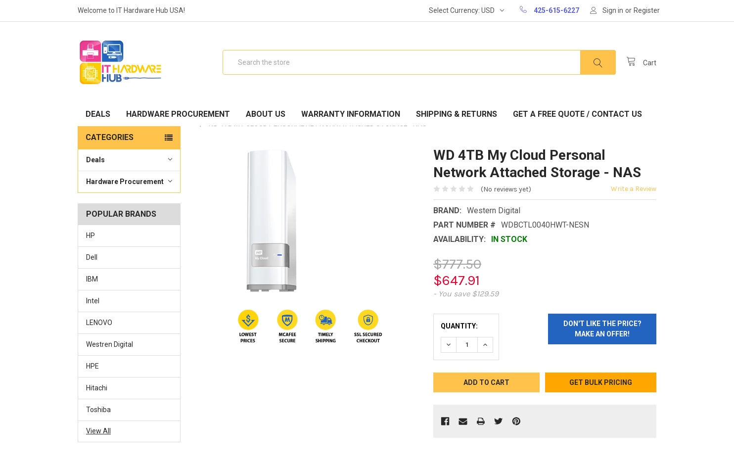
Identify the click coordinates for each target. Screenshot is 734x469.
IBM (92, 279)
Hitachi (96, 388)
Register (647, 10)
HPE (92, 366)
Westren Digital (109, 344)
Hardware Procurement (178, 114)
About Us (265, 114)
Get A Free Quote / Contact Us (577, 114)
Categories (110, 137)
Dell (91, 257)
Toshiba (98, 410)
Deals (98, 114)
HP (90, 235)
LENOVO (99, 323)
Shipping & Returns (456, 114)
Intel (92, 301)
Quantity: (459, 326)
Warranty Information (350, 114)
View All (98, 431)
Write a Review (633, 189)
